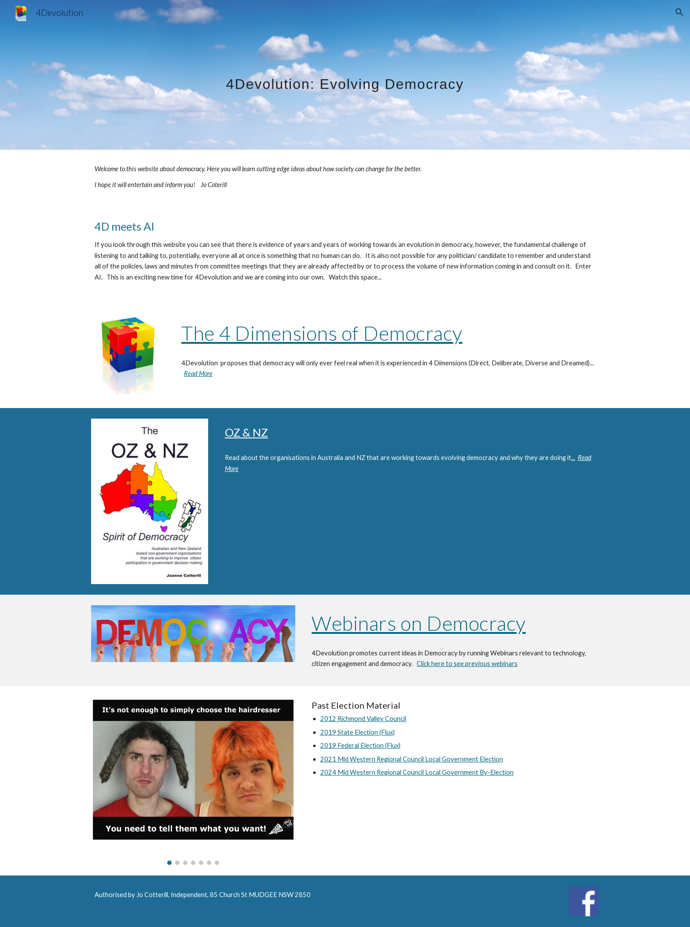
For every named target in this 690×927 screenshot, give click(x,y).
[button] (679, 12)
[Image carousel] (193, 780)
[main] (345, 74)
